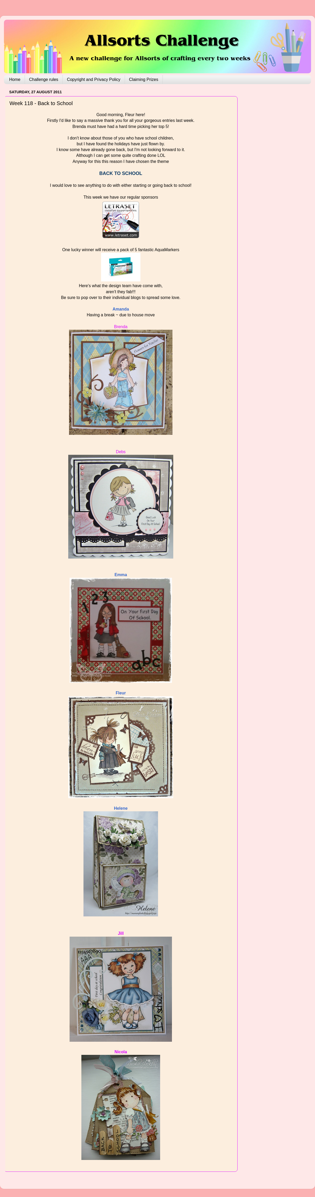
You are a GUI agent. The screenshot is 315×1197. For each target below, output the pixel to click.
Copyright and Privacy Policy (93, 79)
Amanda (121, 309)
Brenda (120, 326)
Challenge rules (43, 79)
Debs (121, 452)
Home (14, 79)
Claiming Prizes (143, 79)
